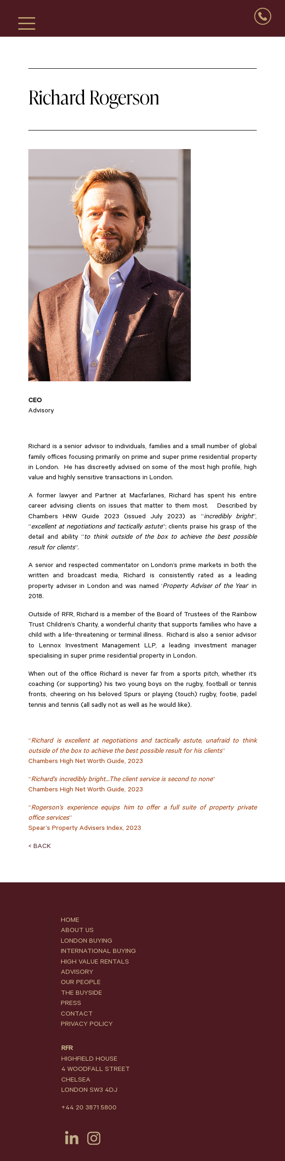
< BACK (39, 846)
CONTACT (77, 1014)
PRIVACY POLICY (87, 1024)
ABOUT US (77, 930)
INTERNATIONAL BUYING (98, 951)
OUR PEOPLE (81, 982)
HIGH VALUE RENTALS (95, 961)
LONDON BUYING (86, 941)
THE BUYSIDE (81, 993)
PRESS (71, 1003)
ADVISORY (77, 972)
